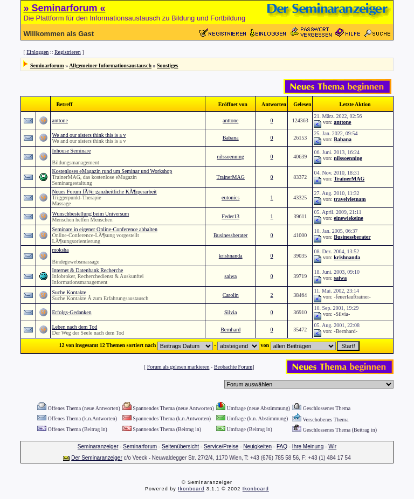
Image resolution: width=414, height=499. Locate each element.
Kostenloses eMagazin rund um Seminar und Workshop (112, 171)
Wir (332, 446)
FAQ (282, 446)
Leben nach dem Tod (74, 327)
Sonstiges (167, 65)
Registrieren (67, 52)
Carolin (231, 295)
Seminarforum (47, 65)
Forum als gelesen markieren (178, 367)
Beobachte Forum (233, 367)
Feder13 (230, 216)
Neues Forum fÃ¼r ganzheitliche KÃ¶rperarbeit (104, 192)
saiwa (230, 276)
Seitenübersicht (180, 446)
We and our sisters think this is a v (89, 135)
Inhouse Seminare (71, 151)
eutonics (230, 197)
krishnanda (231, 256)
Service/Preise (221, 446)
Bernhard (230, 329)
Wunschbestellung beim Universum (90, 214)
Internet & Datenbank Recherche (87, 270)
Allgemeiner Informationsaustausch (110, 65)
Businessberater (230, 235)
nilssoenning (230, 157)
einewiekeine (348, 218)
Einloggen (37, 52)
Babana (231, 138)
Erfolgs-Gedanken (71, 312)
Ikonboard (191, 488)
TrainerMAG (231, 177)
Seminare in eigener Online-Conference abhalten (104, 229)
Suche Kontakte (69, 292)
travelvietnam (349, 199)
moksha (60, 250)
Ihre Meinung (307, 446)
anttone (59, 120)
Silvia (230, 312)
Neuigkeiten (257, 446)
